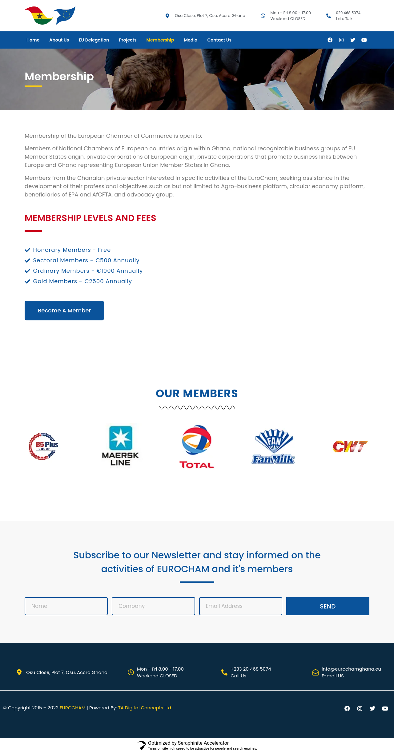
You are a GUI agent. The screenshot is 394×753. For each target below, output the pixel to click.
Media (190, 40)
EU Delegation (94, 40)
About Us (59, 40)
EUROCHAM (73, 707)
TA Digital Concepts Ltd (144, 707)
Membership (160, 40)
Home (32, 40)
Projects (127, 40)
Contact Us (219, 40)
